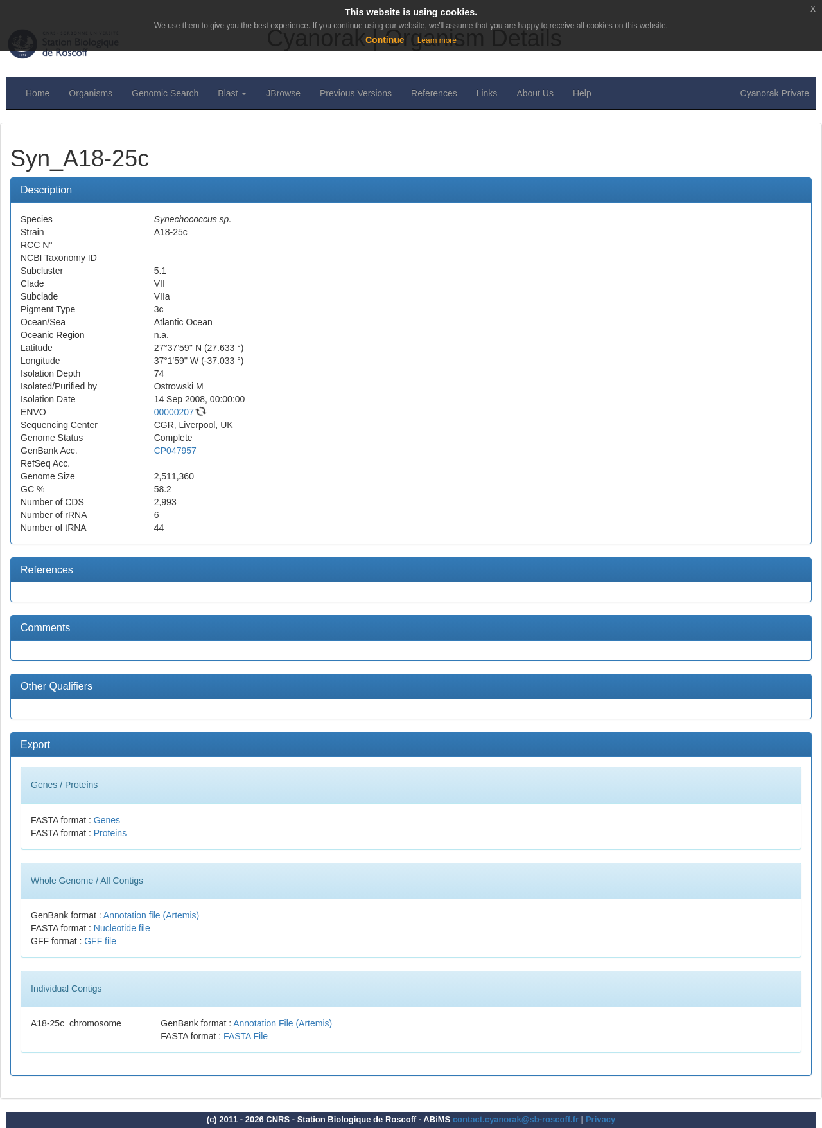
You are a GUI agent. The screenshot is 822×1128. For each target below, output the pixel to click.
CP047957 (175, 450)
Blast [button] (232, 93)
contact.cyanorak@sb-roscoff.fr (516, 1119)
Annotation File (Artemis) (282, 1023)
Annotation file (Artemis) (151, 915)
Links (487, 93)
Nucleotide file (122, 928)
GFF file (100, 941)
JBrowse (283, 93)
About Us (535, 93)
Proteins (110, 833)
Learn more (437, 40)
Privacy (600, 1119)
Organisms (90, 93)
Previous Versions (356, 93)
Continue (385, 40)
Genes (107, 820)
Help (582, 93)
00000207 (174, 412)
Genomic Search (165, 93)
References (434, 93)
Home (37, 93)
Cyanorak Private (774, 93)
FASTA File (245, 1036)
